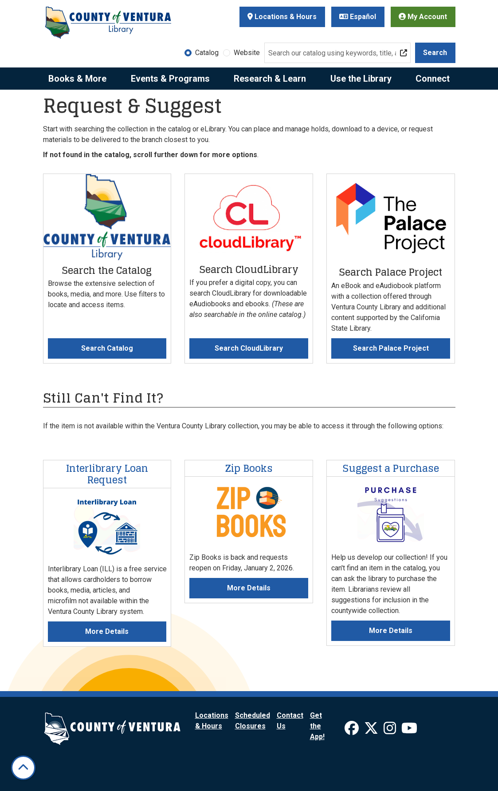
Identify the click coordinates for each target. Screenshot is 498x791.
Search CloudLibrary (249, 348)
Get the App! (317, 726)
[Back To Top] (23, 767)
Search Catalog (107, 348)
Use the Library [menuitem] (361, 78)
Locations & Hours (282, 16)
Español (357, 16)
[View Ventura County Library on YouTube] (409, 731)
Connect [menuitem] (433, 78)
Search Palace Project (391, 348)
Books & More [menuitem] (77, 78)
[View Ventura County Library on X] (372, 731)
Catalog (207, 52)
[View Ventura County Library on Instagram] (391, 731)
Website (247, 52)
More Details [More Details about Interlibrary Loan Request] (107, 631)
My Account (423, 16)
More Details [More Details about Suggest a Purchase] (390, 630)
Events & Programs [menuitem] (170, 78)
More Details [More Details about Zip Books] (249, 588)
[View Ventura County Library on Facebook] (353, 731)
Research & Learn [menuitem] (270, 78)
